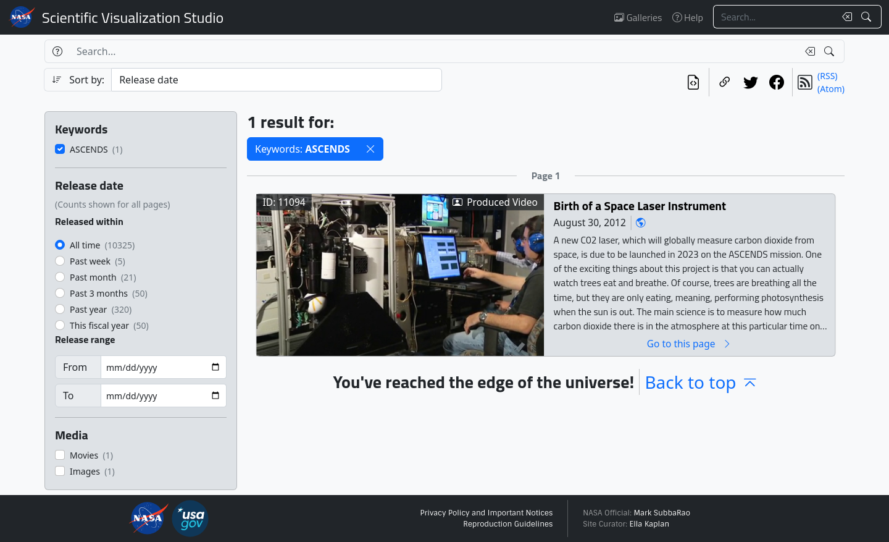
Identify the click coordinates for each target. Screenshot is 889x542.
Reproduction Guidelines (508, 524)
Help (687, 17)
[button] (370, 149)
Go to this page (689, 343)
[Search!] (868, 16)
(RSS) (827, 76)
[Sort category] (276, 79)
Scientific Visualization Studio (132, 17)
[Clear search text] (844, 16)
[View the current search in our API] (693, 82)
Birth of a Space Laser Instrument (640, 205)
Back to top (701, 382)
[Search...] (774, 16)
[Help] (57, 51)
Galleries (638, 17)
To (68, 395)
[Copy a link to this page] (724, 82)
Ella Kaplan (650, 524)
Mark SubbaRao (661, 513)
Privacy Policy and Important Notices (486, 513)
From (75, 367)
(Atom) (831, 89)
